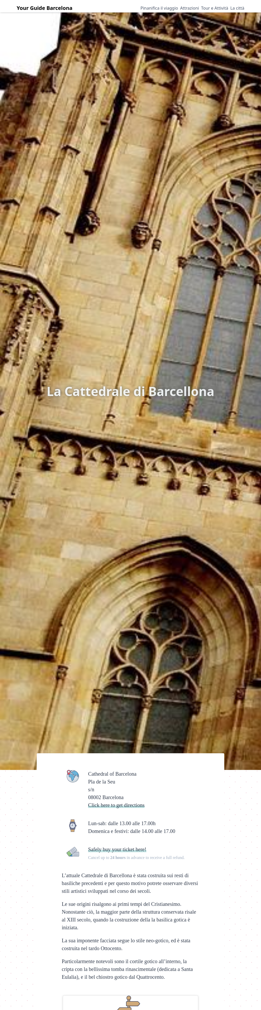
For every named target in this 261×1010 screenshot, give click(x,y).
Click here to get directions (116, 805)
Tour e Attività (214, 8)
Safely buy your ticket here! (117, 849)
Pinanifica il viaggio (159, 8)
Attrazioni (189, 8)
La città (237, 8)
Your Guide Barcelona (44, 7)
